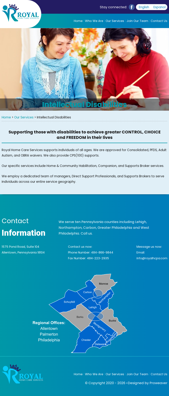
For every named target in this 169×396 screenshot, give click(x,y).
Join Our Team (137, 21)
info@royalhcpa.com (151, 258)
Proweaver (158, 383)
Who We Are (94, 21)
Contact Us (159, 21)
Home (78, 21)
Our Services (115, 21)
